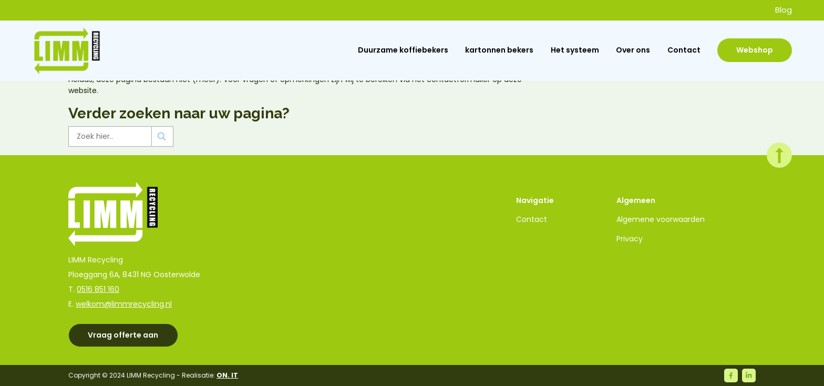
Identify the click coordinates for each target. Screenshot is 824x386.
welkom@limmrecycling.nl (124, 304)
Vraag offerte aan (123, 335)
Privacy (629, 238)
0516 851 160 (98, 289)
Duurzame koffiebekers (403, 50)
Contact (684, 50)
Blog (783, 9)
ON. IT (227, 375)
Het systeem (575, 50)
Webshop (754, 50)
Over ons (633, 50)
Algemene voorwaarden (660, 219)
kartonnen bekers (499, 50)
